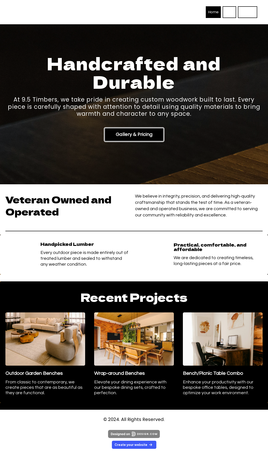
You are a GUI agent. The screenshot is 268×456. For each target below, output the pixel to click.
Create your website (134, 445)
